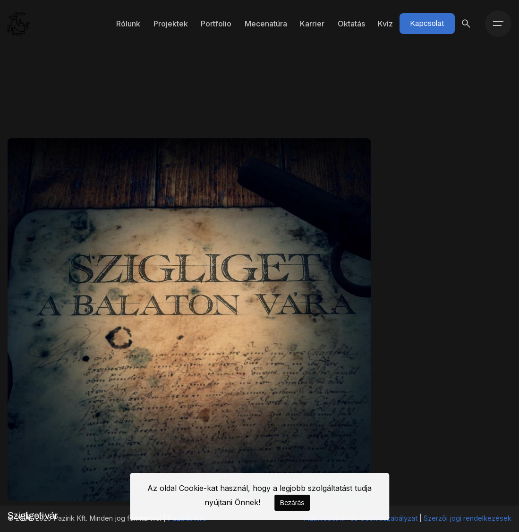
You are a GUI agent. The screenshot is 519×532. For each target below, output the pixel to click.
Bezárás (292, 503)
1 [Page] (259, 424)
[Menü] (498, 23)
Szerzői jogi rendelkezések (467, 518)
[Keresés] (466, 23)
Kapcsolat (427, 23)
